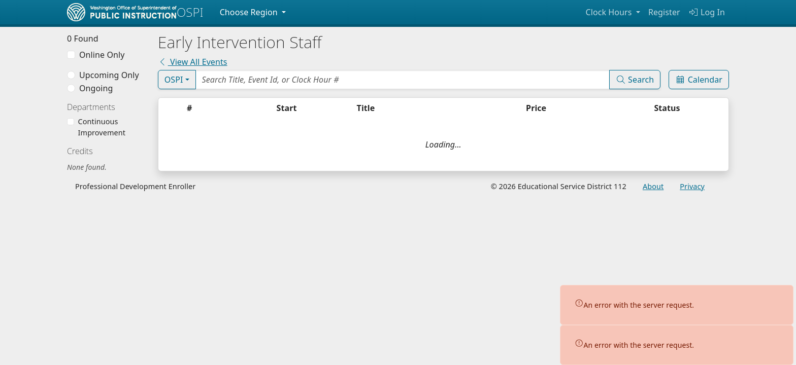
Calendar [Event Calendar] (698, 79)
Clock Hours (609, 12)
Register (664, 12)
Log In (706, 12)
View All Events (192, 61)
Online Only (101, 54)
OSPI (173, 79)
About (653, 186)
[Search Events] (402, 79)
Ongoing (96, 88)
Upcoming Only (109, 75)
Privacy (692, 186)
